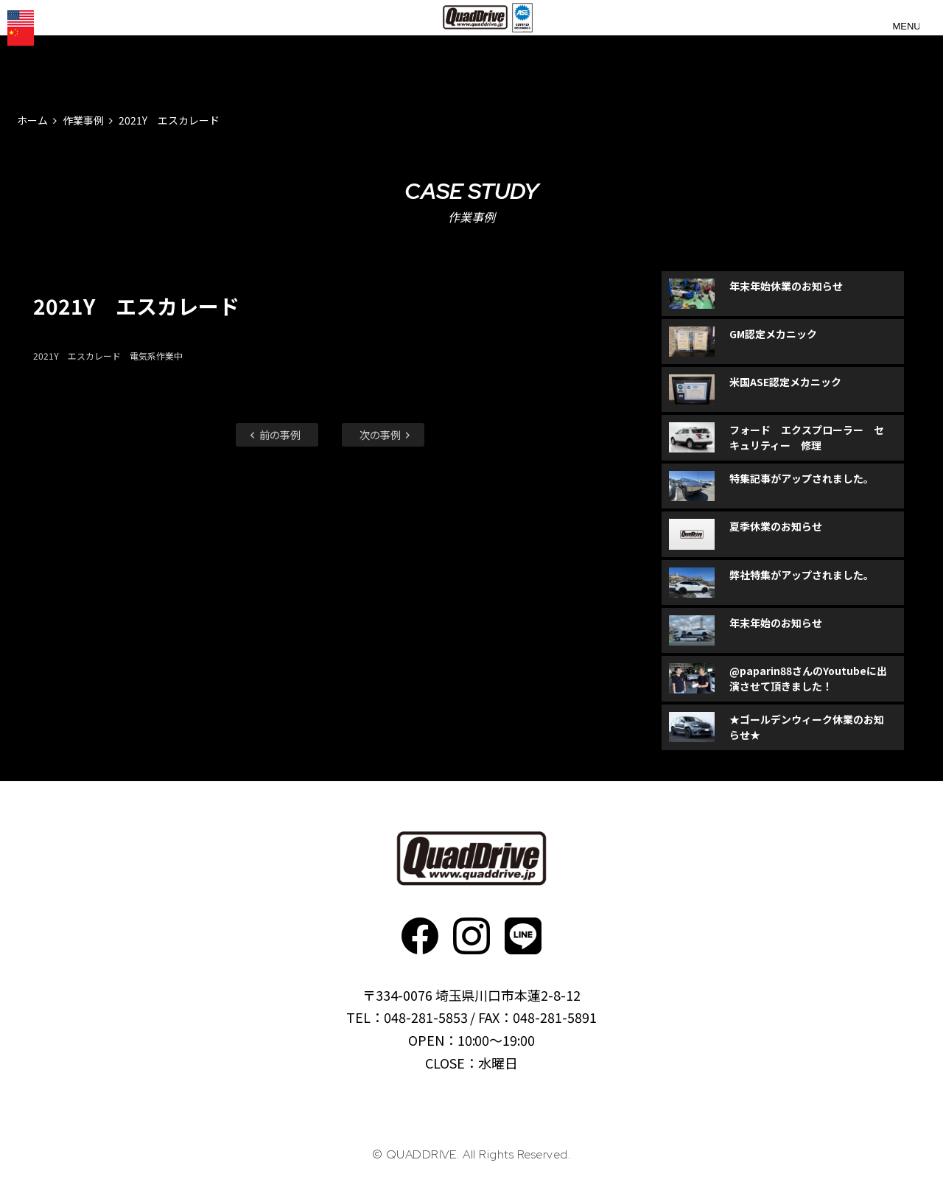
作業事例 (83, 120)
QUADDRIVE (477, 44)
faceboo (420, 935)
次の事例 (386, 434)
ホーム (32, 120)
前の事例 (274, 434)
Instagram (471, 935)
